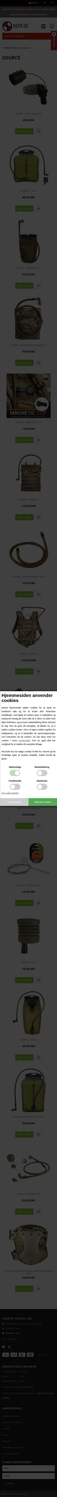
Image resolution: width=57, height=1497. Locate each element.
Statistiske (42, 781)
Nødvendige (15, 767)
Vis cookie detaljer (10, 793)
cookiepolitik (24, 740)
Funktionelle (15, 781)
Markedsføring (42, 767)
